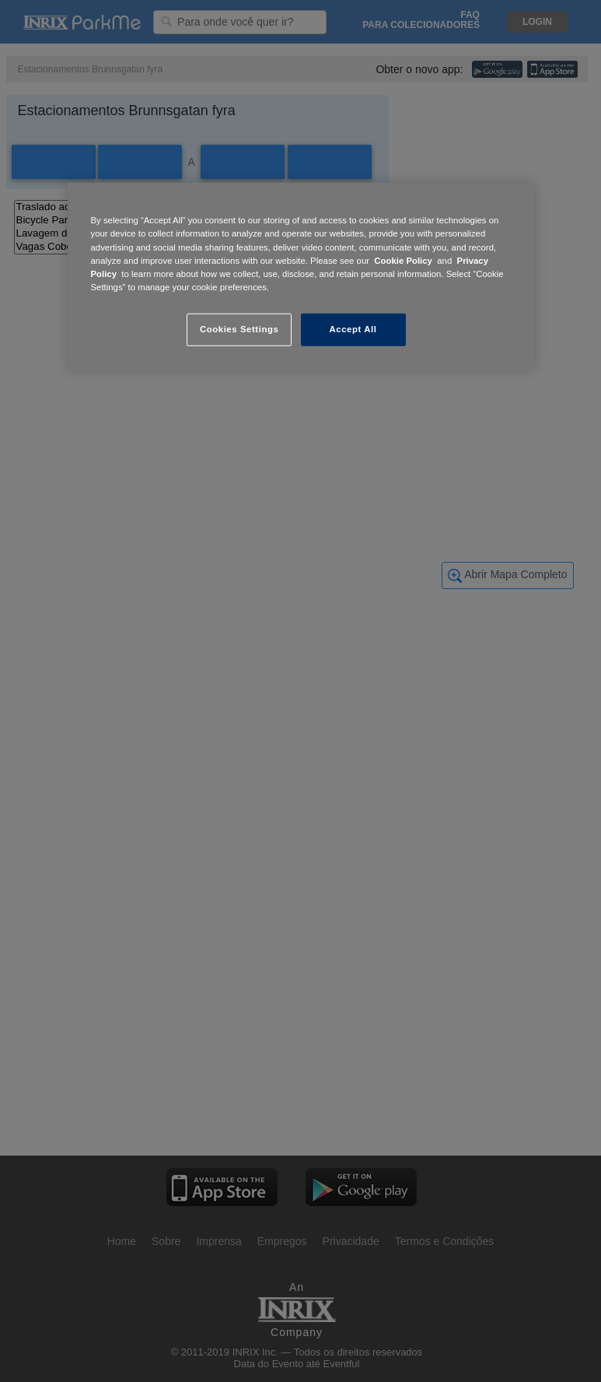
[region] (301, 276)
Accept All (353, 329)
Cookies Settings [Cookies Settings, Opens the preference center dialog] (239, 329)
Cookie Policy (403, 260)
